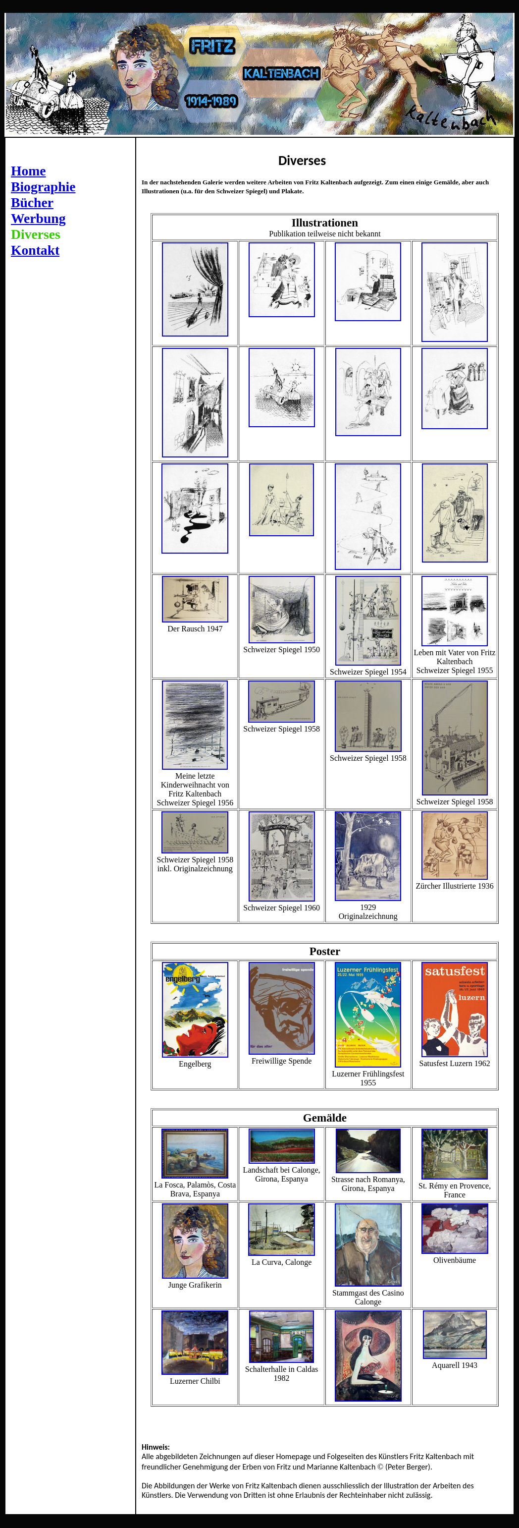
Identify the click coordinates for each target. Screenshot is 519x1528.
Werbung (38, 218)
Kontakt (35, 250)
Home (28, 170)
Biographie (43, 186)
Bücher (32, 202)
